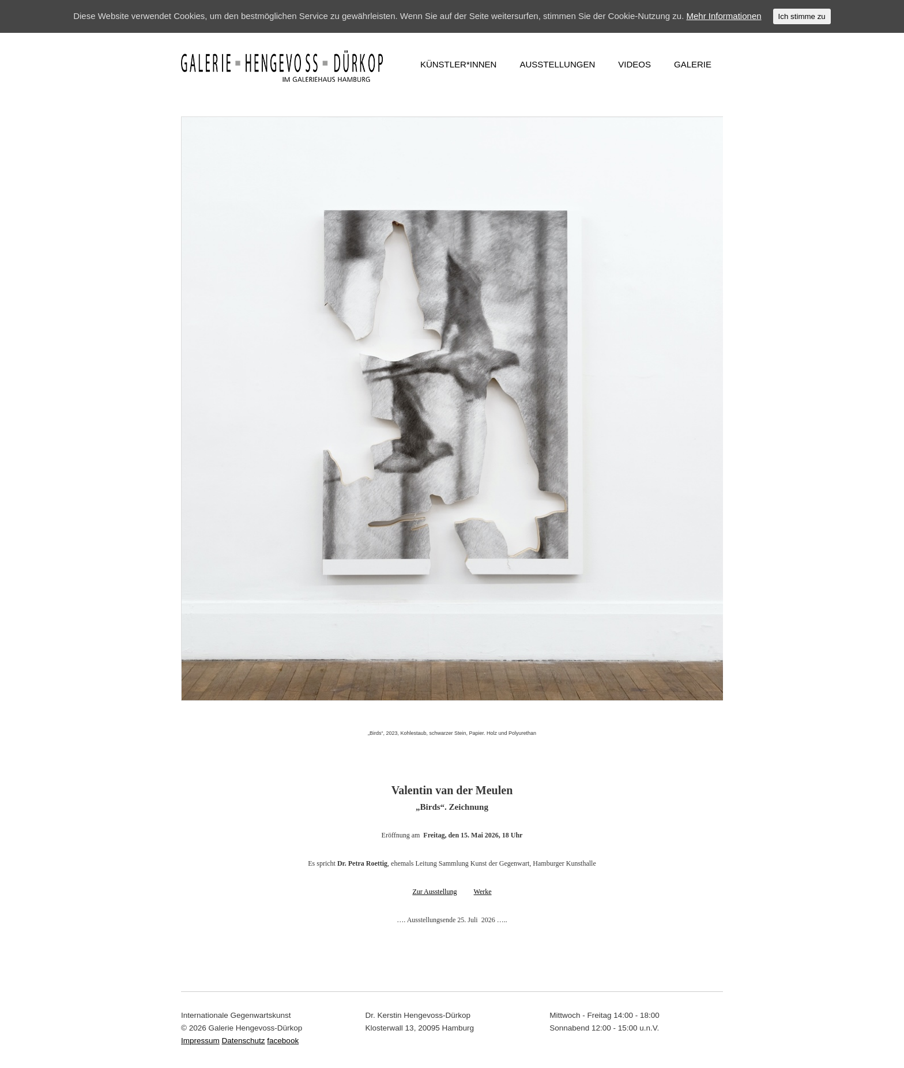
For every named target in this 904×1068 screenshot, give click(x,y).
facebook (283, 1040)
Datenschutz (243, 1040)
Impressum (200, 1040)
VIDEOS (634, 64)
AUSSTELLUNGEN (557, 64)
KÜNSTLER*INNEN (458, 64)
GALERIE (692, 64)
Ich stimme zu (802, 16)
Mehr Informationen (724, 16)
